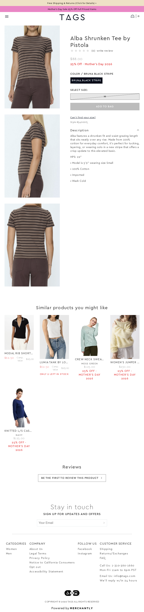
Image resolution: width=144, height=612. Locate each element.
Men (9, 553)
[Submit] (104, 523)
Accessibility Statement (46, 571)
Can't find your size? (83, 117)
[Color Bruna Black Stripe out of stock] (86, 80)
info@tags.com (124, 575)
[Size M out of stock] (105, 96)
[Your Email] (69, 523)
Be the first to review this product (72, 478)
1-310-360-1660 (123, 565)
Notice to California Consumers (52, 562)
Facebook (85, 548)
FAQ (102, 557)
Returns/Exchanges (114, 553)
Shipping (106, 548)
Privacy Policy (39, 557)
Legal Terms (37, 553)
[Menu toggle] (6, 16)
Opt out (35, 566)
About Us (36, 548)
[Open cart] (135, 16)
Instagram (85, 553)
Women (11, 548)
